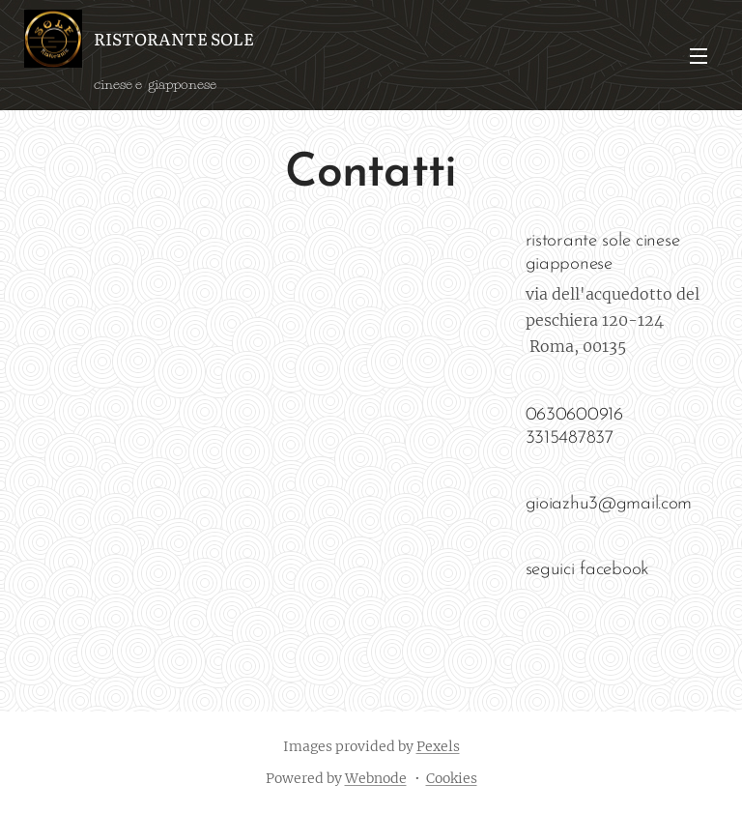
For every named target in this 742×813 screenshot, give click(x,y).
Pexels (438, 746)
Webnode (376, 778)
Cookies (451, 778)
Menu (698, 56)
